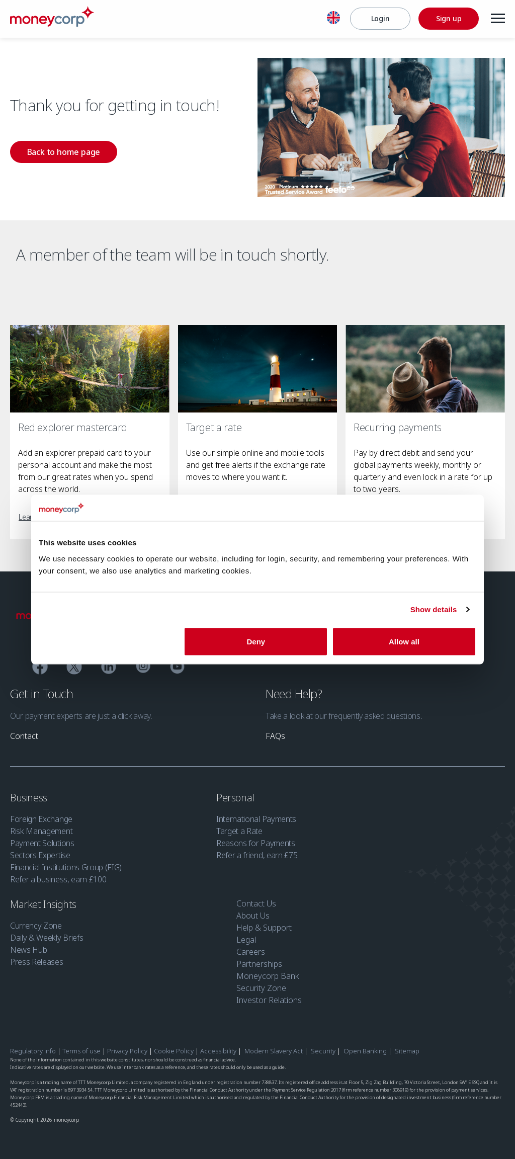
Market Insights (44, 904)
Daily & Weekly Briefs (46, 937)
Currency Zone (36, 925)
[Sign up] (448, 19)
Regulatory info (33, 1050)
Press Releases (36, 961)
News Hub (28, 949)
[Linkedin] (109, 667)
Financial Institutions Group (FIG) (66, 867)
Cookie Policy (174, 1050)
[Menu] (498, 19)
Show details (433, 609)
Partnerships (259, 963)
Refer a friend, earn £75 (256, 855)
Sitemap (407, 1050)
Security (323, 1050)
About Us (253, 915)
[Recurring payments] (425, 369)
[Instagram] (143, 667)
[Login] (380, 19)
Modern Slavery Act (273, 1050)
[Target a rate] (257, 369)
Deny (256, 641)
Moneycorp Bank (267, 975)
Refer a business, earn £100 (58, 879)
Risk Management (41, 831)
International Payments (256, 818)
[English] (333, 19)
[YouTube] (177, 667)
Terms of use (81, 1050)
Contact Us (256, 903)
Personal (236, 797)
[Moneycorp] (52, 23)
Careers (250, 951)
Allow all (404, 641)
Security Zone (261, 988)
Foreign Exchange (41, 818)
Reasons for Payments (255, 843)
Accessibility (218, 1050)
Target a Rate (239, 831)
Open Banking (365, 1050)
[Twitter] (74, 667)
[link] (63, 152)
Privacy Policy (127, 1050)
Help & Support (264, 927)
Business (29, 797)
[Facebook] (40, 667)
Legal (246, 939)
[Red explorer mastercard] (89, 369)
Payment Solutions (42, 843)
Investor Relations (269, 1000)
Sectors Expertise (40, 855)
